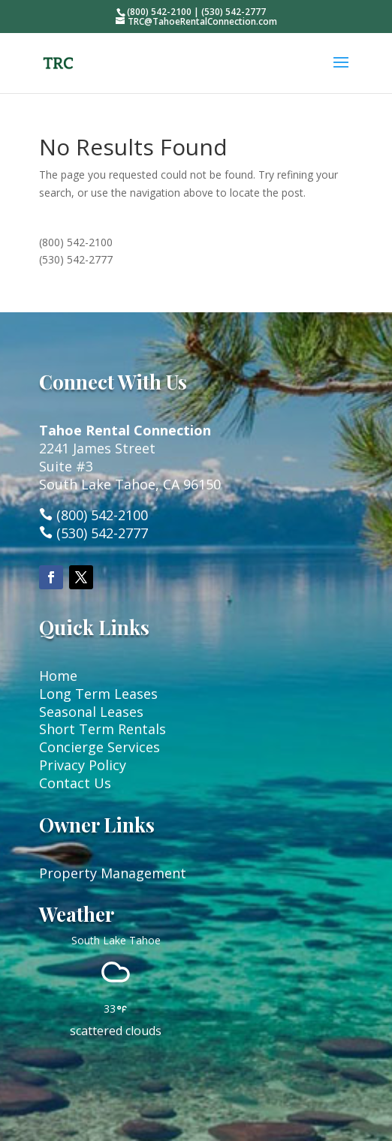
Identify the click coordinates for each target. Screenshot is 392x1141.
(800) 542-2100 (76, 242)
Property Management (112, 873)
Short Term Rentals (102, 729)
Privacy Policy (82, 765)
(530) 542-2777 (76, 259)
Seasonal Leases (91, 712)
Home (58, 676)
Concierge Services (99, 747)
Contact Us (75, 783)
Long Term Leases (98, 694)
